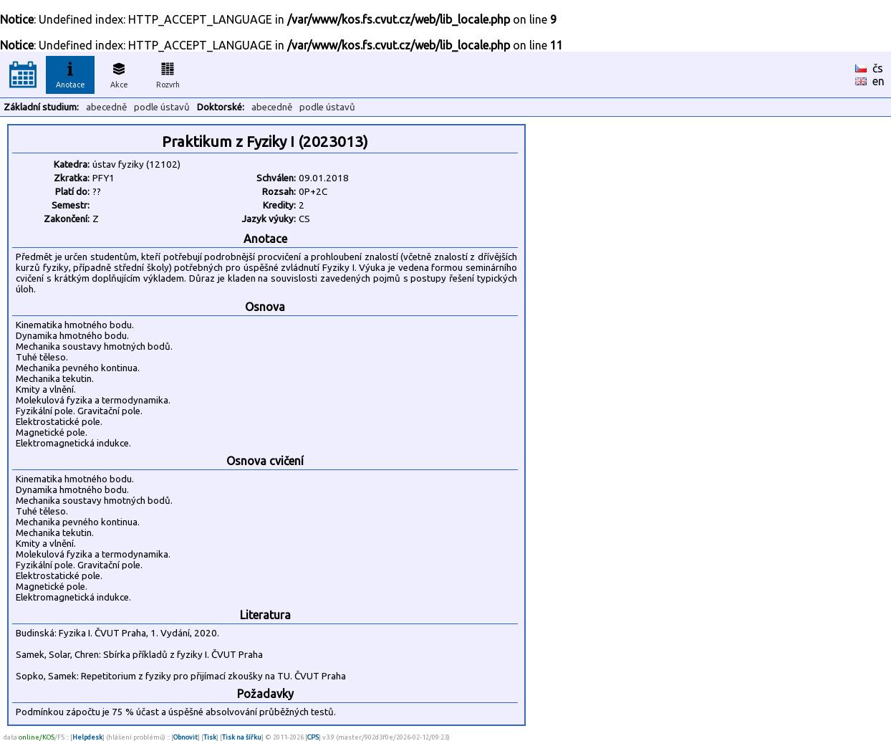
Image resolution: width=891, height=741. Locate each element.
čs (877, 68)
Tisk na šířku (241, 737)
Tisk (209, 737)
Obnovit (185, 737)
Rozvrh (168, 73)
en (878, 81)
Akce (118, 73)
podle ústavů (162, 107)
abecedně (106, 107)
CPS (313, 737)
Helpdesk (87, 737)
